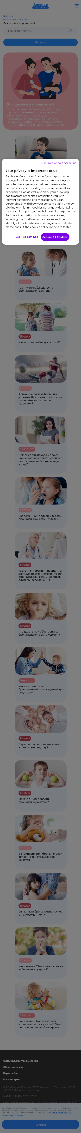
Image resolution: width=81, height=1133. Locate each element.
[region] (40, 202)
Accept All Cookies (55, 236)
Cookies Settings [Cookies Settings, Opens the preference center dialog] (26, 236)
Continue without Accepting (59, 162)
